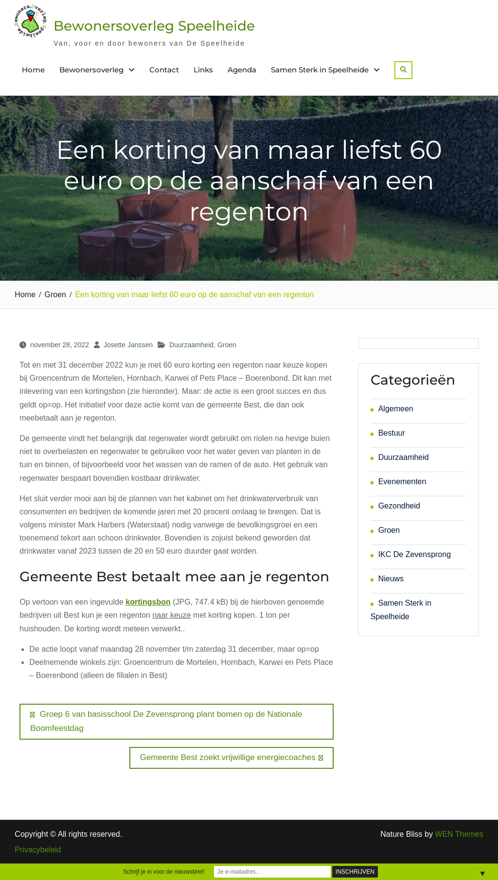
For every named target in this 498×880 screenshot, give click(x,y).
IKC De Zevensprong (414, 554)
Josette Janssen (128, 345)
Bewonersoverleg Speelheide (154, 25)
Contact (164, 69)
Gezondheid (399, 506)
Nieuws (391, 579)
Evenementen (402, 481)
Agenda (242, 69)
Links (203, 69)
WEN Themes (459, 834)
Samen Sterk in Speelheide (320, 69)
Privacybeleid (38, 850)
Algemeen (395, 409)
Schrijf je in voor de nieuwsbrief (163, 871)
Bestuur (391, 433)
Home (33, 69)
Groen (226, 345)
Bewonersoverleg (91, 69)
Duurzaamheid (191, 345)
